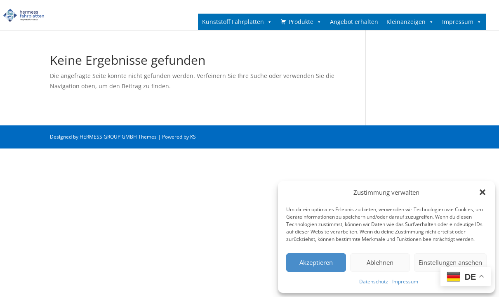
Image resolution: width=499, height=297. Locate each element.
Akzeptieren (316, 262)
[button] (482, 192)
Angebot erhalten (354, 22)
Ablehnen (380, 262)
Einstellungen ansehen (450, 262)
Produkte (305, 22)
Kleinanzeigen (410, 22)
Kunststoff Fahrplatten (237, 22)
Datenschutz (373, 281)
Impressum (405, 281)
